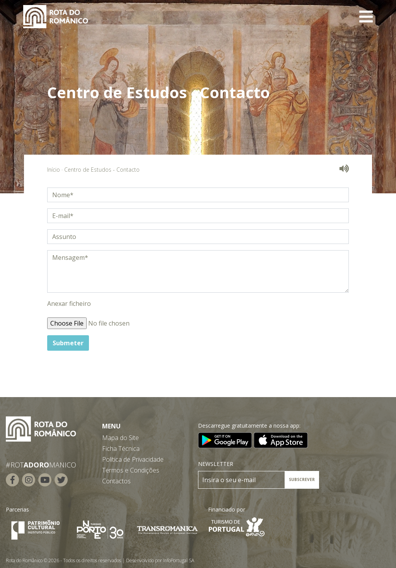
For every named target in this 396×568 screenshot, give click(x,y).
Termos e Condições (130, 470)
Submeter (68, 343)
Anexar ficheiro (69, 303)
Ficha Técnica (121, 448)
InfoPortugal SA (178, 560)
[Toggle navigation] (366, 16)
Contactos (116, 481)
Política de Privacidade (133, 459)
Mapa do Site (120, 437)
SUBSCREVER (302, 479)
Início (53, 169)
